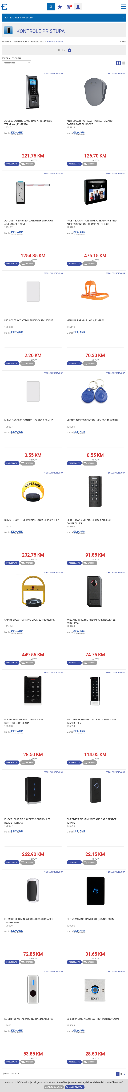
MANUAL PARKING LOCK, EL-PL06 (85, 320)
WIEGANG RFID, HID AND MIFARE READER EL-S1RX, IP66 (91, 621)
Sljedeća (124, 1074)
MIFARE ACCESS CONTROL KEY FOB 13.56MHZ (92, 420)
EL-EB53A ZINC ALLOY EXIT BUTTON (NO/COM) (93, 1018)
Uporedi (27, 164)
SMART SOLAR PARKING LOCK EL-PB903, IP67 (29, 619)
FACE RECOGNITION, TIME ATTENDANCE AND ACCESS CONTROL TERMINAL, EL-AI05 (92, 222)
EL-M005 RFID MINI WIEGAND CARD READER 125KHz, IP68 (28, 921)
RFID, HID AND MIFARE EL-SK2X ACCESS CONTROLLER (88, 522)
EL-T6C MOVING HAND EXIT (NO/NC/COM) (90, 919)
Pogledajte (11, 164)
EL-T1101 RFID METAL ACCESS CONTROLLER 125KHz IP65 (91, 721)
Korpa (68, 7)
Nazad (123, 42)
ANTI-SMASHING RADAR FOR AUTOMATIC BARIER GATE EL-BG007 (90, 122)
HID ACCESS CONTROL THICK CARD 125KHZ (28, 320)
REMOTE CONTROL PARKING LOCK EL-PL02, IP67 (31, 520)
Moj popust (59, 7)
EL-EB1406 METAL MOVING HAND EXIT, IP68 (28, 1018)
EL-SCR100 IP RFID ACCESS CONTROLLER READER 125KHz (27, 821)
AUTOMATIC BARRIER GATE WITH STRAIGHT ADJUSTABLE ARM (28, 222)
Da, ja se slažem (74, 1087)
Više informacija (53, 1087)
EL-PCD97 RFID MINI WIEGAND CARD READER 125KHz (92, 821)
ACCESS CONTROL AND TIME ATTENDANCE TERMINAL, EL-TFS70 (28, 122)
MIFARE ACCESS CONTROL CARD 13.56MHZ (28, 420)
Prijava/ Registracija (77, 6)
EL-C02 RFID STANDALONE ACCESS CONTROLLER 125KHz (23, 721)
